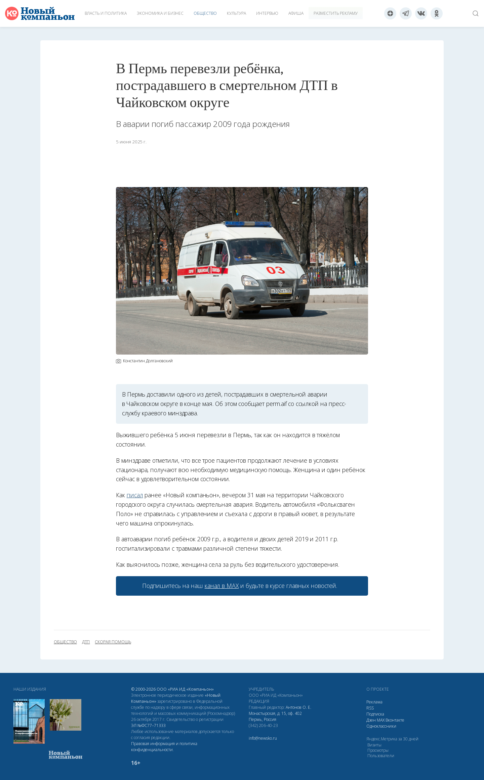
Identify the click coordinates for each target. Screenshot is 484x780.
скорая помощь (113, 642)
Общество (205, 13)
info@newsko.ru (263, 738)
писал (135, 495)
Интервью (267, 13)
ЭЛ (148, 725)
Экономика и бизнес (160, 13)
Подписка (375, 714)
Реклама (374, 702)
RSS (370, 708)
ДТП (86, 642)
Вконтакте (395, 720)
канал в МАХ (222, 586)
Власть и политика (106, 13)
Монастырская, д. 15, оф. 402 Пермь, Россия (275, 716)
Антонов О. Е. (298, 707)
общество (65, 642)
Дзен (371, 720)
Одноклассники (381, 726)
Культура (236, 13)
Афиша (296, 13)
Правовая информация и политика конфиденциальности (164, 746)
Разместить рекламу (336, 13)
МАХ (381, 720)
